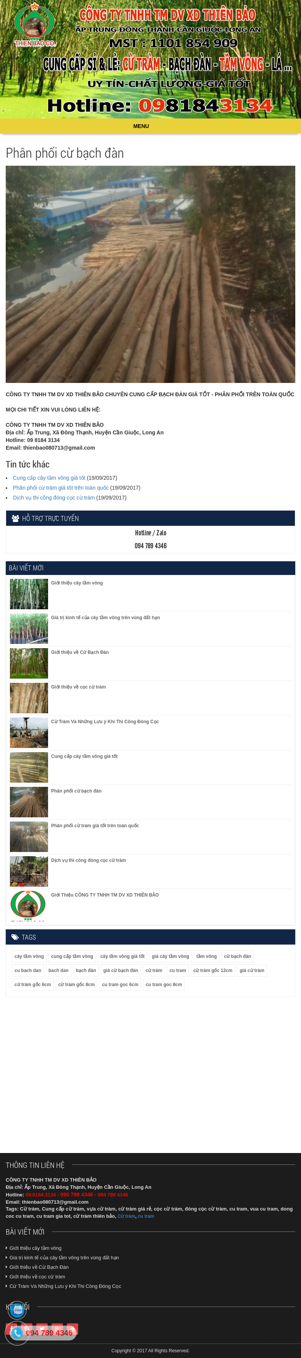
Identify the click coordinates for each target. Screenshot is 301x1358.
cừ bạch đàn (237, 956)
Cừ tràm (126, 1216)
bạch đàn (86, 970)
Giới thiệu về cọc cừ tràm (37, 1277)
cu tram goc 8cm (164, 984)
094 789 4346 (49, 1333)
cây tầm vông (29, 956)
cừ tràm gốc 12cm (212, 970)
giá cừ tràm (252, 970)
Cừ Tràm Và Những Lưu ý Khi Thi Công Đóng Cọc (65, 1286)
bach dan (58, 970)
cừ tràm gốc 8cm (76, 984)
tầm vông (206, 956)
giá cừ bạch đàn (120, 970)
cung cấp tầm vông (72, 956)
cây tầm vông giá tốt (122, 956)
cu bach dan (27, 970)
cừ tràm (153, 970)
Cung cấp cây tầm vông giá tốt (49, 478)
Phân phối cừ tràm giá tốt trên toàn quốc (61, 488)
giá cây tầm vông (170, 956)
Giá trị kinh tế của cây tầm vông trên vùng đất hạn (64, 1257)
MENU (141, 126)
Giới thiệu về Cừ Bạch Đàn (39, 1267)
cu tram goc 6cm (120, 984)
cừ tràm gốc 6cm (32, 984)
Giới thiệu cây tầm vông (35, 1248)
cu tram (177, 970)
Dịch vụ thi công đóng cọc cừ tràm (54, 498)
